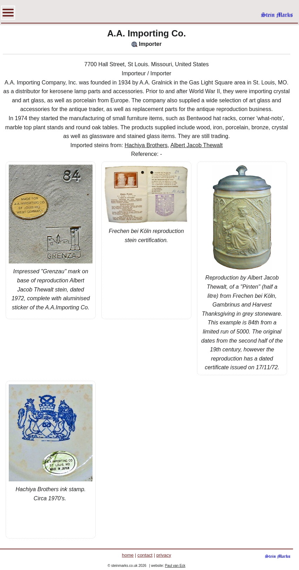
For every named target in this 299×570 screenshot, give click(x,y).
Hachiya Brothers (146, 145)
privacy (163, 555)
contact (144, 555)
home (128, 555)
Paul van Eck (175, 566)
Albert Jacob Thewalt (196, 145)
